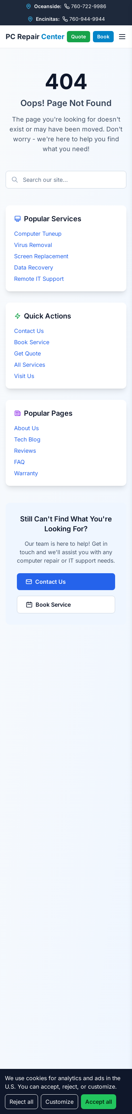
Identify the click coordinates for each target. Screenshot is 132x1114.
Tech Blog (27, 439)
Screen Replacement (41, 256)
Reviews (25, 450)
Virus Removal (33, 244)
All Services (29, 364)
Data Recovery (33, 267)
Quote (78, 36)
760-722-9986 (85, 6)
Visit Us (24, 375)
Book (103, 36)
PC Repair (35, 36)
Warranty (26, 473)
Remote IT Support (39, 278)
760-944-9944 (83, 19)
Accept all (98, 1101)
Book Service (31, 342)
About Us (26, 428)
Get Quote (27, 353)
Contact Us (29, 330)
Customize (59, 1101)
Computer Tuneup (38, 233)
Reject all (21, 1101)
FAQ (19, 461)
